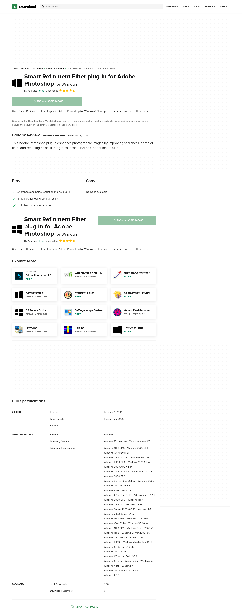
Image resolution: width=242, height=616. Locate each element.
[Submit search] (43, 6)
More (224, 6)
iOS (196, 7)
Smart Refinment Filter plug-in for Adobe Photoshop (79, 80)
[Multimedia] (38, 68)
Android (208, 7)
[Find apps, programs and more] (101, 6)
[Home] (15, 68)
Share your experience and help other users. (123, 111)
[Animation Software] (55, 68)
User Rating (61, 90)
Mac (185, 7)
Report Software (84, 607)
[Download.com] (24, 6)
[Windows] (25, 68)
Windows (171, 7)
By (30, 90)
